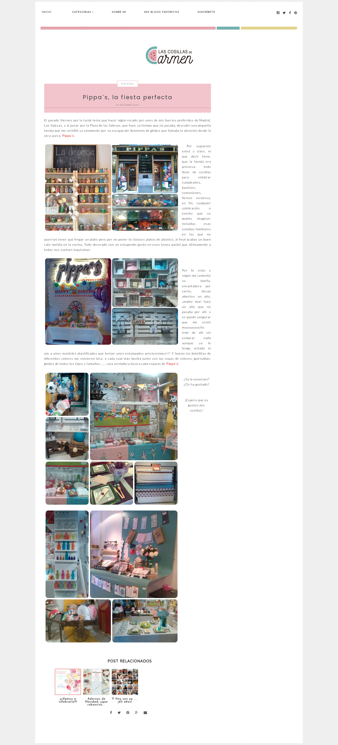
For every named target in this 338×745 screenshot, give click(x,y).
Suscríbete (206, 12)
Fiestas (127, 83)
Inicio (47, 12)
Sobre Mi (119, 12)
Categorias (81, 12)
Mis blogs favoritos (161, 12)
